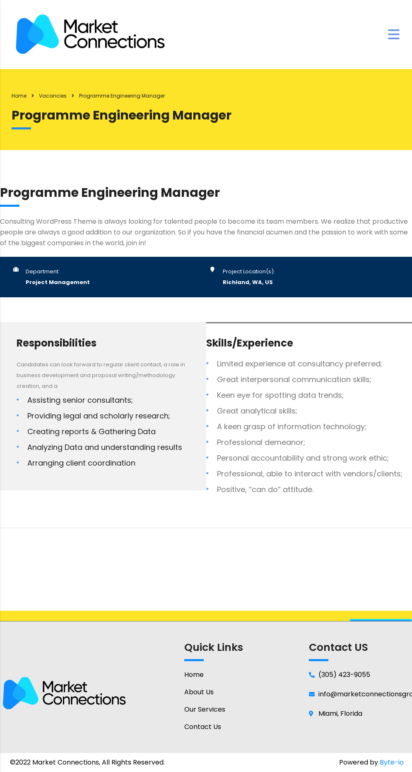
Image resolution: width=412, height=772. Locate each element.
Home (19, 95)
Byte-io (392, 762)
